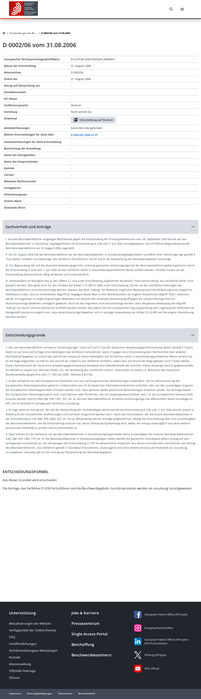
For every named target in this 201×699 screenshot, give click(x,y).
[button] (100, 227)
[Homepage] (4, 33)
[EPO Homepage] (23, 9)
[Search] (171, 9)
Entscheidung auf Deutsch (93, 120)
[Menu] (182, 9)
